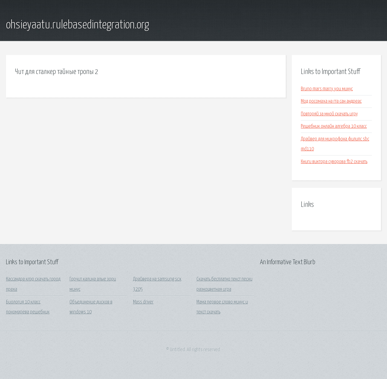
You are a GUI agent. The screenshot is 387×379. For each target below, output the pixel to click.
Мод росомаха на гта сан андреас (331, 101)
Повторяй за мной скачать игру (329, 114)
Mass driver (143, 302)
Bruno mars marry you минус (327, 89)
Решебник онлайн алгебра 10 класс (334, 126)
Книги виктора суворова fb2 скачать (334, 161)
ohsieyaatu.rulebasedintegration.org (77, 25)
